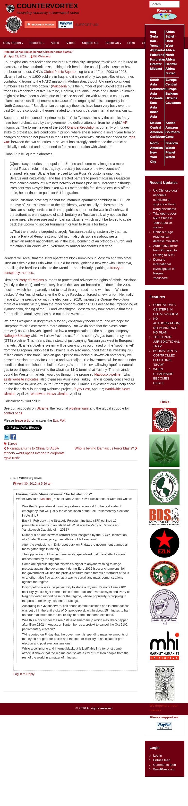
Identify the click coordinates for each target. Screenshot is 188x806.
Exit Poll (59, 420)
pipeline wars (79, 408)
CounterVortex (47, 6)
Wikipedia (59, 86)
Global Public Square (60, 72)
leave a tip (23, 420)
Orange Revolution (81, 127)
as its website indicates (21, 379)
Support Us (90, 43)
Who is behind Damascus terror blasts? (106, 448)
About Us (112, 43)
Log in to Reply (23, 674)
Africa (170, 32)
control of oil (13, 413)
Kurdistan (157, 59)
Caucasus (173, 103)
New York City (153, 157)
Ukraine (42, 408)
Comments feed (164, 765)
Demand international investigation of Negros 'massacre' (164, 269)
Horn (169, 41)
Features (35, 43)
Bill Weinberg (41, 56)
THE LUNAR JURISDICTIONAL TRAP (166, 341)
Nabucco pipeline (107, 374)
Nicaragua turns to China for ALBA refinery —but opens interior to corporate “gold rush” (34, 453)
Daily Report (12, 43)
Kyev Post (82, 389)
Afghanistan (159, 50)
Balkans (171, 93)
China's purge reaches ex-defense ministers (165, 236)
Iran (153, 41)
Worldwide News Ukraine (49, 394)
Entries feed (161, 760)
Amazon (171, 127)
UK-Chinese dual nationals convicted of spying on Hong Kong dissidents (165, 200)
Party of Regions (31, 280)
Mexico (155, 123)
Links (131, 43)
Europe (12, 443)
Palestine (157, 55)
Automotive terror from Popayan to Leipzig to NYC (165, 250)
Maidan (45, 499)
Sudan (170, 73)
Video (70, 43)
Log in (157, 755)
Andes (170, 123)
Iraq (153, 32)
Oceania (156, 98)
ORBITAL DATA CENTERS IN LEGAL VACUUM (165, 309)
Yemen (155, 45)
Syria (154, 36)
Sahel (169, 36)
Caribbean (158, 137)
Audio (55, 43)
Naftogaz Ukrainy (17, 336)
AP (125, 122)
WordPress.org (163, 769)
